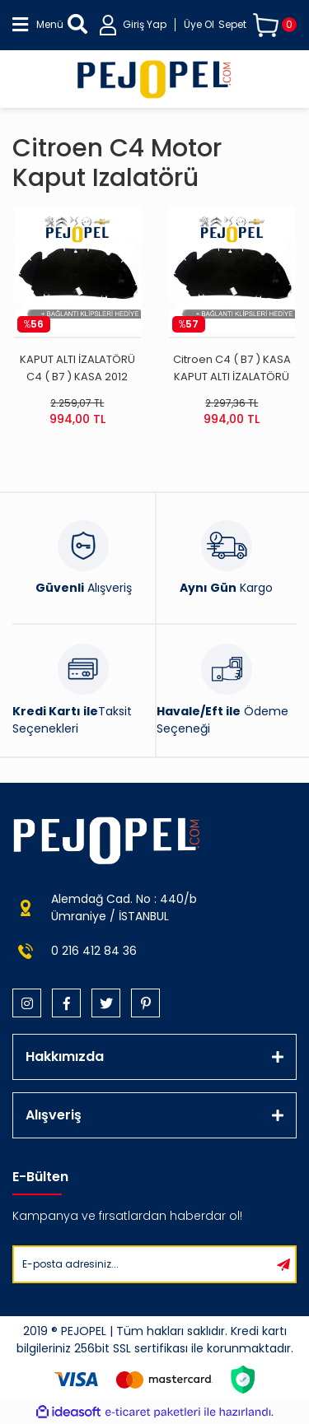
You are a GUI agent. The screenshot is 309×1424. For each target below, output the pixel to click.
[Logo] (154, 79)
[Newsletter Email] (143, 1264)
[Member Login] (157, 25)
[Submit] (283, 1264)
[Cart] (257, 25)
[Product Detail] (77, 324)
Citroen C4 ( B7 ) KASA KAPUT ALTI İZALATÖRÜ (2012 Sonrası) (232, 368)
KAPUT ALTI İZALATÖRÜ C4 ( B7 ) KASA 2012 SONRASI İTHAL (77, 368)
